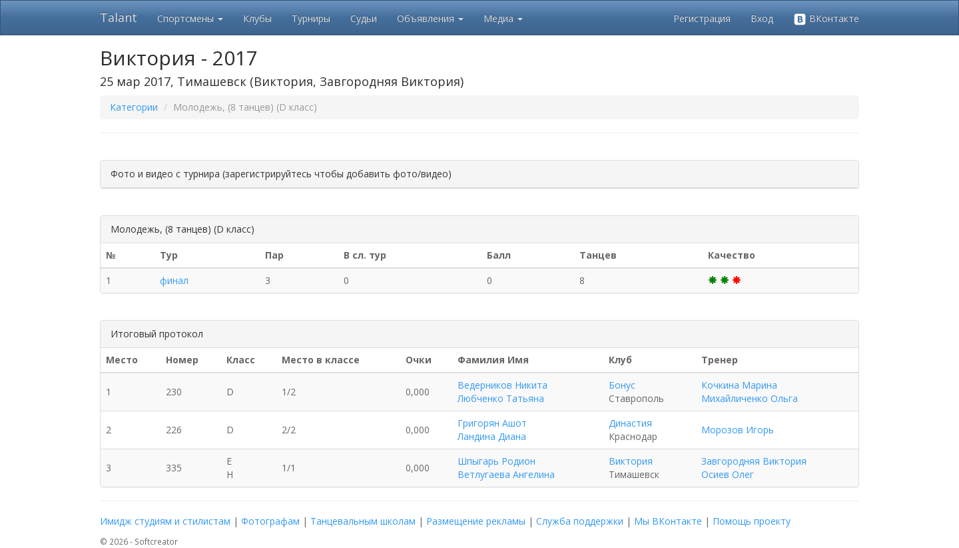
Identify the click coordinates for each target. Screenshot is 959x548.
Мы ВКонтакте (668, 521)
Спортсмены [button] (190, 18)
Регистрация (702, 18)
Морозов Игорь (737, 429)
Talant (118, 17)
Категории (134, 107)
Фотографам (270, 521)
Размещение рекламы (475, 521)
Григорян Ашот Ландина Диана (492, 430)
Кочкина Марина (739, 385)
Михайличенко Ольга (749, 398)
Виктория (631, 461)
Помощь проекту (752, 521)
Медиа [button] (503, 18)
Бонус (622, 385)
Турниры (311, 18)
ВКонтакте (826, 19)
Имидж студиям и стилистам (165, 521)
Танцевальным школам (363, 521)
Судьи (363, 18)
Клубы (257, 18)
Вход (762, 18)
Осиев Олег (727, 474)
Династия (630, 423)
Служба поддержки (579, 521)
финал (174, 280)
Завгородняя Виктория (753, 461)
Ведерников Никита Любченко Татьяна (502, 392)
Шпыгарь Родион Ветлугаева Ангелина (506, 468)
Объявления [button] (430, 18)
